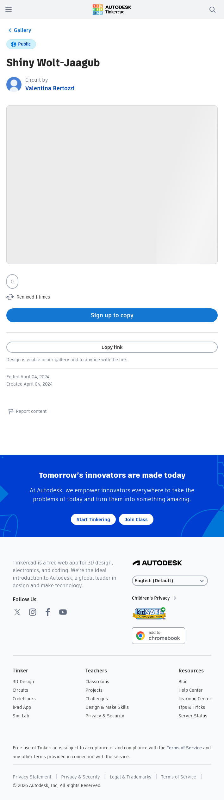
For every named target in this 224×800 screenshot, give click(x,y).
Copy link (112, 347)
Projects (94, 690)
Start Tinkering (93, 519)
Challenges (96, 699)
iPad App (22, 707)
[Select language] (169, 580)
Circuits (20, 690)
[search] (212, 9)
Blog (183, 681)
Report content (26, 411)
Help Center (190, 690)
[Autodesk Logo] (157, 563)
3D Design (23, 681)
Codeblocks (24, 699)
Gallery (18, 30)
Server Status (192, 716)
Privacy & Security (104, 716)
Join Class (136, 519)
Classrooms (97, 681)
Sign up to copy (112, 315)
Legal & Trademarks (130, 777)
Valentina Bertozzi (50, 88)
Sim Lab (21, 716)
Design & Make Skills (107, 707)
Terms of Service (184, 748)
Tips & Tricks (191, 707)
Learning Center (194, 699)
